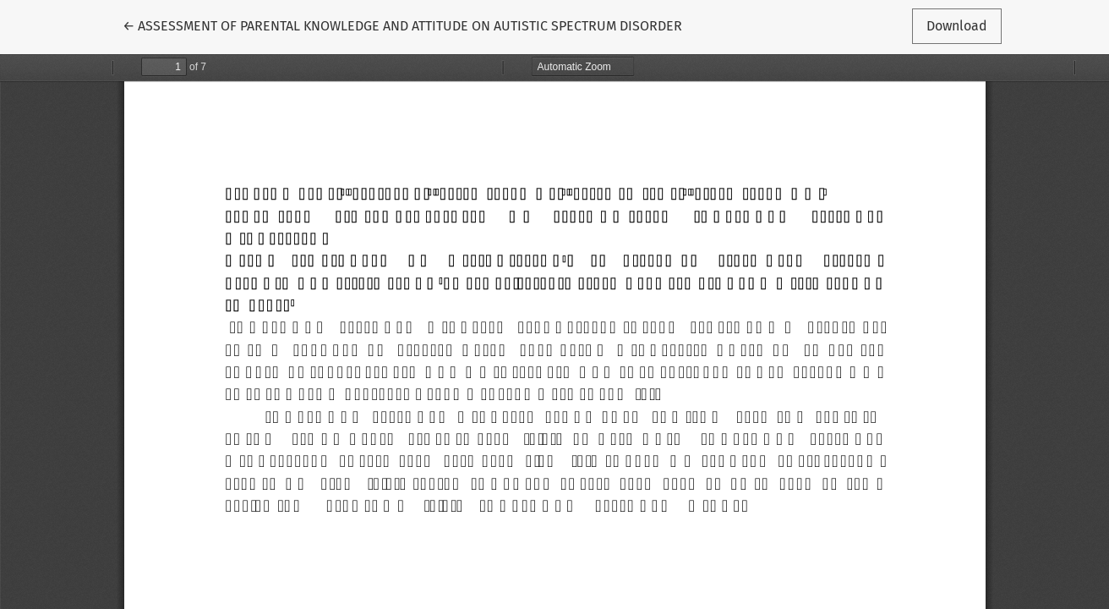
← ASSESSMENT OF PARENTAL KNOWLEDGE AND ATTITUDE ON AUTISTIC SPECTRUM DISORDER (402, 24)
